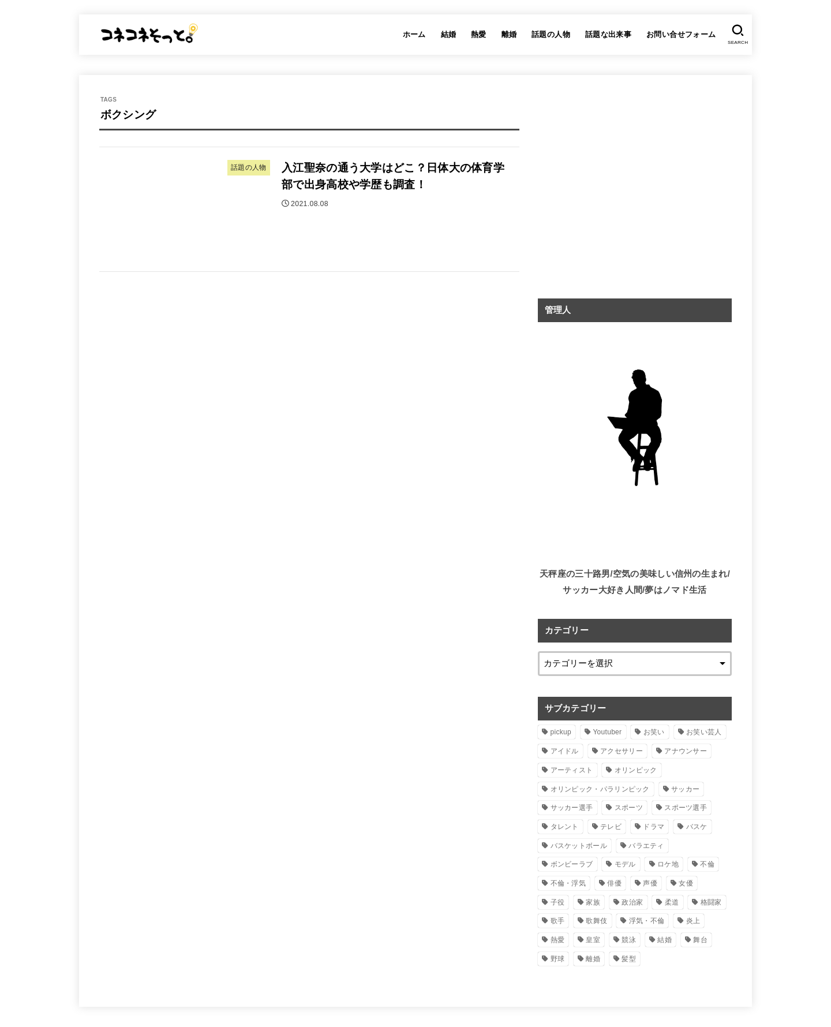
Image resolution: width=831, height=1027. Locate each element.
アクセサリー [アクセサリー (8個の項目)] (621, 751)
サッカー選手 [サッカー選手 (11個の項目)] (572, 808)
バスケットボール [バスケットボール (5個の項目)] (579, 846)
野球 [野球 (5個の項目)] (558, 959)
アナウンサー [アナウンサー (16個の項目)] (685, 751)
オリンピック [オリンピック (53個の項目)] (636, 770)
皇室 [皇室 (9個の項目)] (593, 940)
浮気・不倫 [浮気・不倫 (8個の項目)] (647, 921)
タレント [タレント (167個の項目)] (565, 827)
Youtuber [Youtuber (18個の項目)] (607, 732)
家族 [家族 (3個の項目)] (593, 902)
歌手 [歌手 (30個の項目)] (558, 921)
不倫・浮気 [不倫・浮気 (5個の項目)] (568, 883)
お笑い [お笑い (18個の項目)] (654, 732)
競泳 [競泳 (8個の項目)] (629, 940)
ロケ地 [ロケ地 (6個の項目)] (668, 864)
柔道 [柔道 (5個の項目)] (672, 902)
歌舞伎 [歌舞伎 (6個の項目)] (596, 921)
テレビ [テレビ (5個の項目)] (611, 827)
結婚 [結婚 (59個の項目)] (664, 940)
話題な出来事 (608, 34)
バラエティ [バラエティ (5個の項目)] (646, 846)
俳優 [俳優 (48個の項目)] (614, 883)
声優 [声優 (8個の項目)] (650, 883)
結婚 (448, 34)
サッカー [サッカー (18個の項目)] (685, 789)
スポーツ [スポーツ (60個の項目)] (629, 808)
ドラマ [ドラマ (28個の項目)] (653, 827)
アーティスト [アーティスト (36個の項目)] (572, 770)
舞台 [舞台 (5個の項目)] (700, 940)
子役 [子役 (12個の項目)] (558, 902)
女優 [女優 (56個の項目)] (686, 883)
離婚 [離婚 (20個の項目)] (593, 959)
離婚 (509, 34)
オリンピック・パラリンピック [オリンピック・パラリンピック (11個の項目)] (600, 789)
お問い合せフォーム (681, 34)
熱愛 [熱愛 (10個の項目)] (558, 940)
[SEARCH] (738, 35)
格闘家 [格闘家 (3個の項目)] (711, 902)
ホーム (414, 34)
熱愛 (478, 34)
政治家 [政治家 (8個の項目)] (632, 902)
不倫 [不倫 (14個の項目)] (707, 864)
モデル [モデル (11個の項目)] (625, 864)
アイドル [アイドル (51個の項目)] (565, 751)
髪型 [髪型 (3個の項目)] (629, 959)
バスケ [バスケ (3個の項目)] (697, 827)
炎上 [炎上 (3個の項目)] (693, 921)
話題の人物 (550, 34)
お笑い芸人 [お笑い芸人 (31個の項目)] (704, 732)
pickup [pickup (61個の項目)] (561, 732)
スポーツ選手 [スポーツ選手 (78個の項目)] (685, 808)
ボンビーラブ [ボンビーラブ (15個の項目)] (572, 864)
